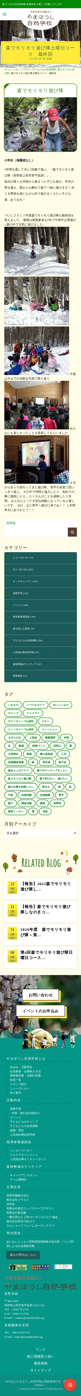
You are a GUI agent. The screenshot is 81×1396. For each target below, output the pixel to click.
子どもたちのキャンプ (24, 1121)
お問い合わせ (40, 995)
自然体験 (26, 795)
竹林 (10, 795)
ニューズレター (21, 557)
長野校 (11, 523)
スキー (45, 721)
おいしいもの (60, 704)
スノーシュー (49, 729)
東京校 (46, 762)
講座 (42, 803)
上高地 (33, 737)
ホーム (7, 69)
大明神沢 (13, 754)
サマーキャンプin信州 (20, 721)
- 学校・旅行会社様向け (25, 1113)
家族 (29, 754)
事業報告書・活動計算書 (25, 1075)
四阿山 (57, 745)
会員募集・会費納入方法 (25, 1071)
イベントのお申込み (40, 1011)
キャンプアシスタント (24, 1175)
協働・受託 (17, 1130)
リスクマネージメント (24, 1155)
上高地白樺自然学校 (23, 652)
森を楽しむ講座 (21, 628)
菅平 (61, 795)
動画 (21, 745)
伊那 (66, 737)
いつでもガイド (36, 704)
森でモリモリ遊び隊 (19, 778)
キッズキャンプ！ (22, 581)
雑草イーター (16, 811)
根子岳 (62, 762)
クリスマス (33, 713)
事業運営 (17, 675)
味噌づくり (38, 745)
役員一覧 (15, 1079)
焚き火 (46, 786)
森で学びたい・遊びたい (54, 778)
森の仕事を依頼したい (21, 786)
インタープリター (21, 1150)
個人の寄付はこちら (23, 1254)
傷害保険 (41, 1363)
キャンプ (13, 713)
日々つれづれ (20, 569)
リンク (40, 1349)
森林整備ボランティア (25, 664)
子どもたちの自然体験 (44, 69)
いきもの (13, 704)
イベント (17, 605)
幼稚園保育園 (16, 762)
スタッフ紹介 (18, 1084)
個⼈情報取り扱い (40, 1356)
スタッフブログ (21, 69)
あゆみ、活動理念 (21, 1067)
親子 (10, 803)
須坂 (45, 811)
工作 (63, 754)
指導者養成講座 (21, 616)
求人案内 (15, 1092)
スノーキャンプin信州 (20, 729)
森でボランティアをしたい (52, 770)
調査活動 (26, 803)
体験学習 (17, 593)
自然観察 (45, 795)
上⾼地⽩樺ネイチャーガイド (28, 1159)
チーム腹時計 (18, 1179)
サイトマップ (40, 1370)
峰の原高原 (46, 754)
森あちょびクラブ (18, 770)
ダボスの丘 (14, 737)
